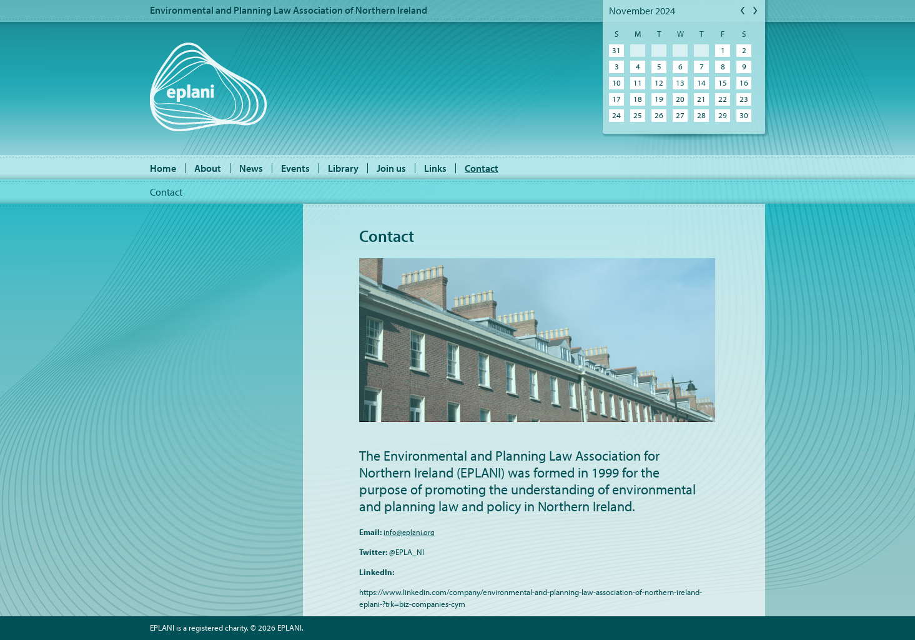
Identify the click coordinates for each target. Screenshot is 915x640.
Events (295, 168)
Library (343, 168)
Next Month (756, 11)
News (251, 168)
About (207, 168)
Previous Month (743, 11)
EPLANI (208, 86)
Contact (481, 168)
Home (163, 168)
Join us (391, 168)
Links (435, 168)
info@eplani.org (409, 532)
